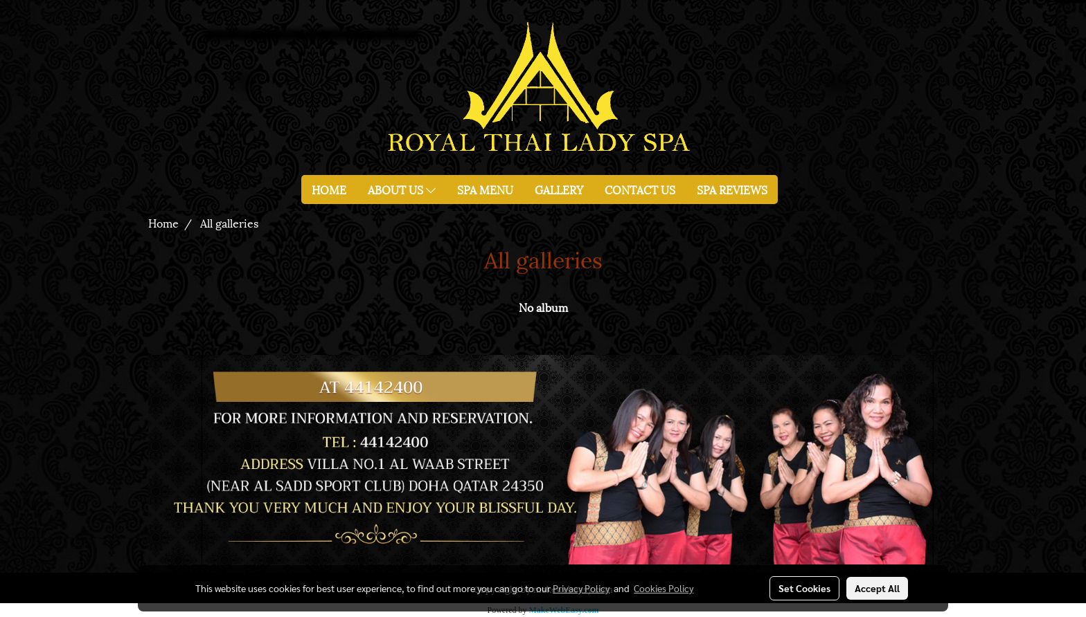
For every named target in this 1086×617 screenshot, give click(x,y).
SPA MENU (485, 189)
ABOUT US (402, 189)
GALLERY (559, 189)
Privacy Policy (581, 588)
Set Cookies (804, 588)
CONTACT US (640, 189)
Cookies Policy (663, 588)
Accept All (877, 588)
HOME (329, 189)
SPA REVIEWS (732, 189)
